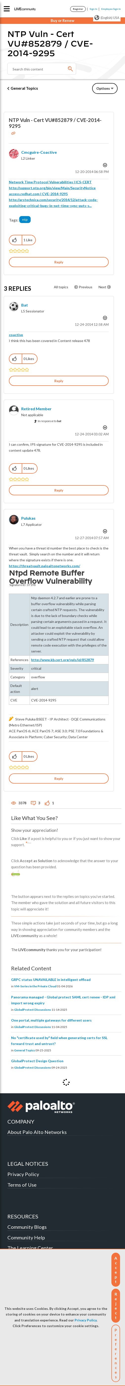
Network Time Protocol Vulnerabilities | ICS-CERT (50, 182)
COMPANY (20, 1121)
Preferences (116, 1353)
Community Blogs (27, 1227)
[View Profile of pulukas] (28, 518)
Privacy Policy (86, 1320)
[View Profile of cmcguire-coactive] (39, 152)
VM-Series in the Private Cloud (35, 986)
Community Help (26, 1237)
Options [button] (103, 88)
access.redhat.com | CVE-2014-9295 (38, 194)
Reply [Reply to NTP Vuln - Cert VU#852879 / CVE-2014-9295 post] (58, 262)
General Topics (24, 88)
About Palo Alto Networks (37, 1132)
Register (78, 8)
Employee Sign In (111, 8)
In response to (50, 421)
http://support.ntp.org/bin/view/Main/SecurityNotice (52, 188)
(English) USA (106, 17)
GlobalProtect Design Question (37, 1061)
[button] (115, 1270)
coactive (16, 335)
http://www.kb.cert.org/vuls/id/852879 (62, 660)
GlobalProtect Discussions (32, 1009)
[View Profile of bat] (24, 305)
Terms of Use (22, 1185)
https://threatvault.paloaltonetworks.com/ (44, 566)
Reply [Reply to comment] (58, 381)
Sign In (93, 8)
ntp (25, 219)
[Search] (41, 69)
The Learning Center (30, 1248)
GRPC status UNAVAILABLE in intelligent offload (51, 979)
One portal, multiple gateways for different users (51, 1020)
